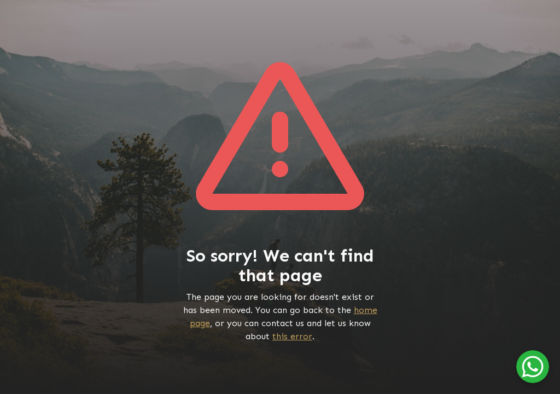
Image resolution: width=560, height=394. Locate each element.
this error (292, 336)
